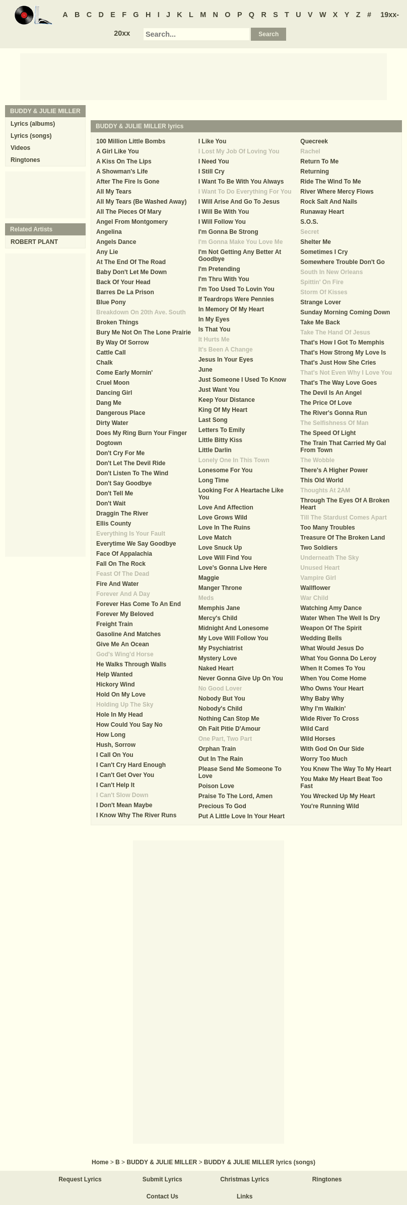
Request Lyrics (80, 1179)
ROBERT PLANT (34, 241)
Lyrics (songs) (31, 135)
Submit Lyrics (162, 1179)
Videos (20, 147)
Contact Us (162, 1196)
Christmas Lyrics (244, 1179)
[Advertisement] (203, 76)
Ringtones (25, 159)
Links (244, 1196)
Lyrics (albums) (33, 123)
